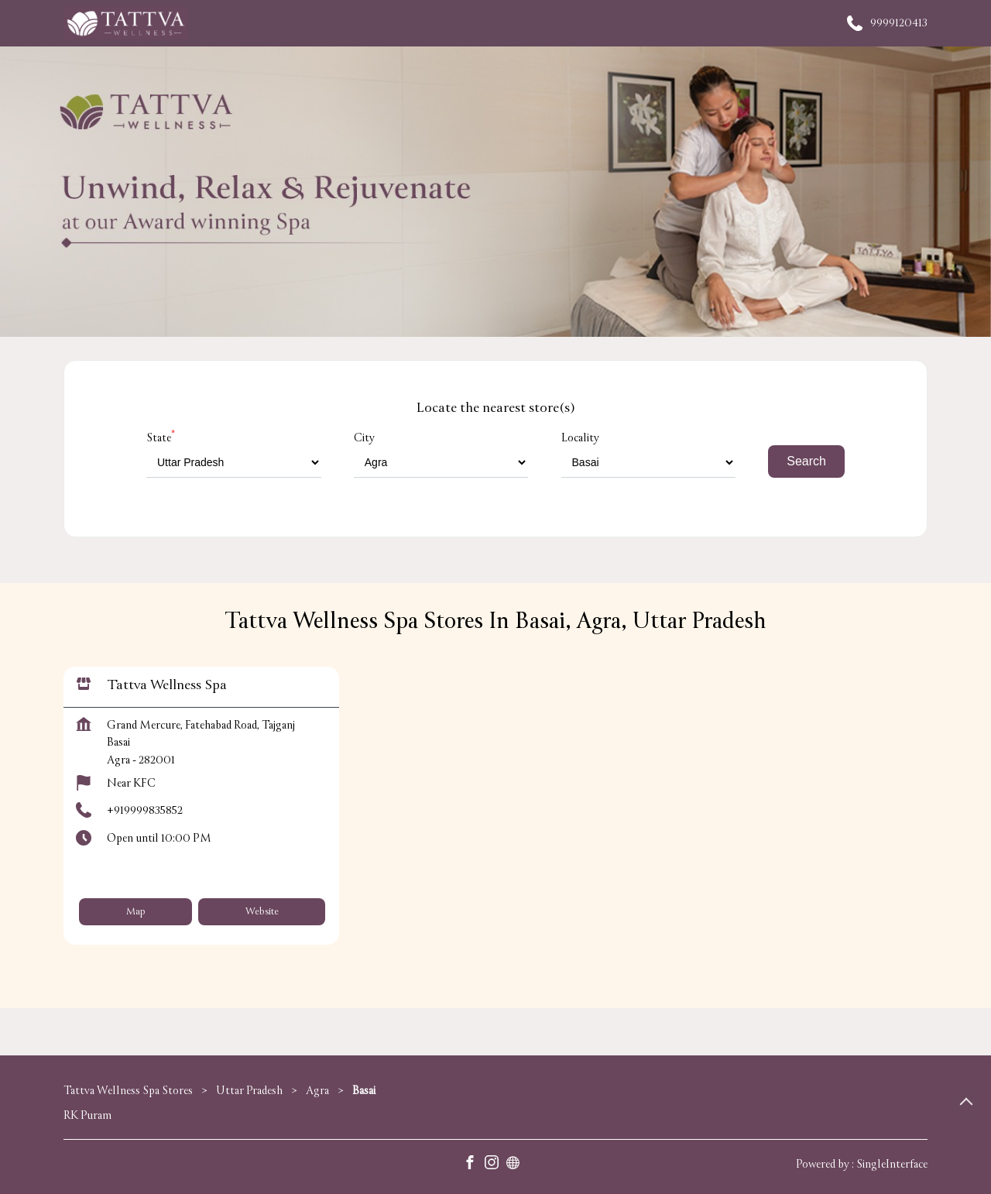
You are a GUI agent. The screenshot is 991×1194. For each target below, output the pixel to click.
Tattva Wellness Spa (167, 686)
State (160, 437)
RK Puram (87, 1115)
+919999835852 (145, 811)
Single (892, 1164)
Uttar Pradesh (249, 1090)
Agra (317, 1090)
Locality (580, 437)
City (364, 437)
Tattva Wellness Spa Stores (129, 1090)
